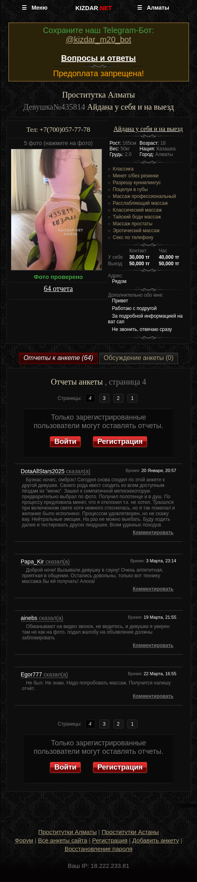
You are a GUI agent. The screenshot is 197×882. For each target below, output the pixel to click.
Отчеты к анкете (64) (58, 357)
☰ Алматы (153, 7)
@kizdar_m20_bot (98, 39)
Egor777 (32, 674)
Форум (24, 840)
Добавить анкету (155, 840)
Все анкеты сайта (62, 840)
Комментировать (153, 532)
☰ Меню (35, 7)
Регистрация (120, 441)
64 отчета (58, 289)
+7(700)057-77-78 (64, 129)
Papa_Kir (33, 561)
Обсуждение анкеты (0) (139, 357)
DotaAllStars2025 (43, 471)
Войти (65, 441)
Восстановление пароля (99, 848)
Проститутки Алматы (67, 831)
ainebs (30, 618)
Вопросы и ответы (98, 58)
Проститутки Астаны (130, 831)
